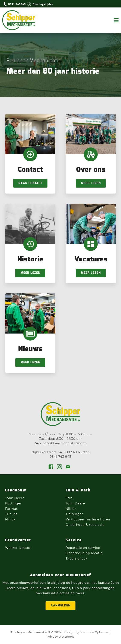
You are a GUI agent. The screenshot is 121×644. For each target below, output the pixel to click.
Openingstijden (43, 4)
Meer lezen (91, 183)
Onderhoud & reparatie (85, 525)
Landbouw (15, 490)
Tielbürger (74, 514)
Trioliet (11, 514)
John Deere (15, 498)
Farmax (11, 509)
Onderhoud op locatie (84, 553)
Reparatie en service (83, 548)
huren (105, 519)
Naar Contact (30, 183)
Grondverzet (18, 540)
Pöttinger (14, 503)
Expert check (76, 559)
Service (74, 540)
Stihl (70, 498)
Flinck (10, 519)
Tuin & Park (78, 490)
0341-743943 (17, 4)
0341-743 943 (60, 457)
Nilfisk (71, 509)
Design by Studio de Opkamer (86, 632)
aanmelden (60, 605)
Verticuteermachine (82, 519)
